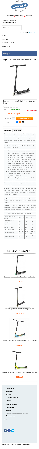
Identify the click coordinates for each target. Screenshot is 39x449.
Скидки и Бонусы (8, 42)
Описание (7, 130)
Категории (6, 54)
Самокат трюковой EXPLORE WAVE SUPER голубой (19, 340)
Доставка (5, 39)
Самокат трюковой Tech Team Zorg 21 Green (20, 309)
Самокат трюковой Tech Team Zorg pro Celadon (19, 277)
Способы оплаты (12, 397)
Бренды (9, 410)
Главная (5, 59)
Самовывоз (6, 46)
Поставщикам (10, 416)
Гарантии (9, 400)
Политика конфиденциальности (17, 413)
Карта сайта (10, 407)
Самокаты (12, 59)
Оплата (4, 35)
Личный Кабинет (11, 404)
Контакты (9, 391)
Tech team (15, 107)
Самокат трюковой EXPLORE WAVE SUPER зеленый (19, 372)
